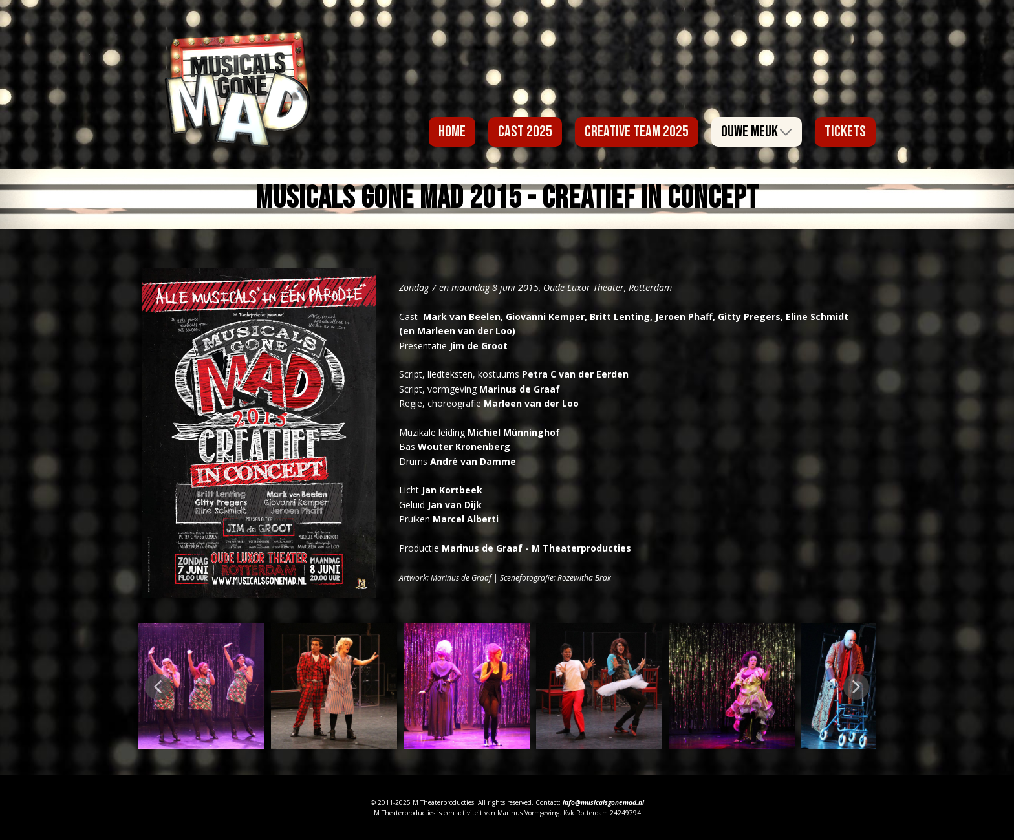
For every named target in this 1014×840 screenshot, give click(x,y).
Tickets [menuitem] (845, 131)
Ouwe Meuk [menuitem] (749, 131)
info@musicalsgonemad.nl (603, 802)
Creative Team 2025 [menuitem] (637, 131)
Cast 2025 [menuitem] (525, 131)
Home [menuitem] (452, 131)
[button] (158, 687)
